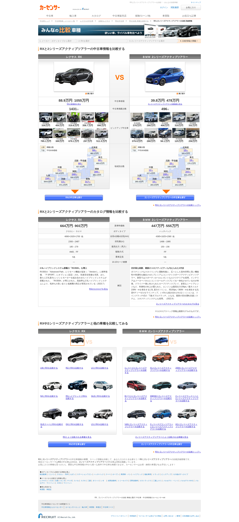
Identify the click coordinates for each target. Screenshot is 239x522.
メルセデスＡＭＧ (186, 481)
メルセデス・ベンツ (170, 481)
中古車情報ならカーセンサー (52, 507)
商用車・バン (126, 474)
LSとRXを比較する (99, 424)
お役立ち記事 (189, 15)
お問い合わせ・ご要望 (171, 516)
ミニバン (51, 474)
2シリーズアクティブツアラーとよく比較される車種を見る (161, 437)
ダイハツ (96, 481)
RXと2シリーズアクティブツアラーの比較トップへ (178, 205)
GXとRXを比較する (74, 424)
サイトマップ (196, 2)
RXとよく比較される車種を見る (77, 437)
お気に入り (191, 7)
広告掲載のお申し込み (190, 516)
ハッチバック (99, 474)
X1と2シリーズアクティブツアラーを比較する (160, 369)
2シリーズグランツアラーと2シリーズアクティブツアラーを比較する (161, 426)
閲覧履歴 (175, 7)
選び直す (89, 93)
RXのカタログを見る (98, 289)
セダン (72, 474)
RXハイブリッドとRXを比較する (76, 397)
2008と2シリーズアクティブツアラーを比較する (186, 369)
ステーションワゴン (84, 474)
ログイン (164, 7)
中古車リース (108, 507)
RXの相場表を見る (74, 104)
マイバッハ (67, 483)
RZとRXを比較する (74, 368)
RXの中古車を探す (74, 197)
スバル (76, 481)
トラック (156, 474)
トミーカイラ (123, 481)
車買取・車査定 (45, 489)
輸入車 (73, 15)
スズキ (83, 481)
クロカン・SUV (63, 474)
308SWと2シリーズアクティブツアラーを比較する (161, 398)
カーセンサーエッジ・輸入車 (76, 507)
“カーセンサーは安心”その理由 (150, 516)
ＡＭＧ (59, 483)
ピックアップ (166, 474)
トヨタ (50, 481)
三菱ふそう (157, 481)
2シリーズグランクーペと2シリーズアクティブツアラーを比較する (187, 398)
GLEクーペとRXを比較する (51, 425)
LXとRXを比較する (99, 368)
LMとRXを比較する (49, 368)
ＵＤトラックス (145, 481)
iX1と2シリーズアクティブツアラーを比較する (186, 425)
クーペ (108, 474)
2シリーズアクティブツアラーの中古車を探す (165, 197)
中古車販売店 (119, 15)
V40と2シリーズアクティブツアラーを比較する (136, 425)
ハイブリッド (138, 474)
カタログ (96, 15)
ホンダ (62, 481)
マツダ (69, 481)
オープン (115, 474)
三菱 (89, 481)
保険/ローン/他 (142, 15)
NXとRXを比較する (49, 396)
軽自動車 (43, 474)
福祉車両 (147, 474)
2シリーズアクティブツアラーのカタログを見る (177, 304)
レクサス (43, 481)
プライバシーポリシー (119, 516)
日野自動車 (134, 481)
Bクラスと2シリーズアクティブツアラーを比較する (136, 398)
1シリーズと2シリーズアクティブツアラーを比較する (136, 370)
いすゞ (103, 481)
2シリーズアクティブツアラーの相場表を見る (165, 104)
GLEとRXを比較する (100, 396)
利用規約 (133, 516)
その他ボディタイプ (180, 474)
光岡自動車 (112, 481)
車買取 (165, 15)
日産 (56, 481)
